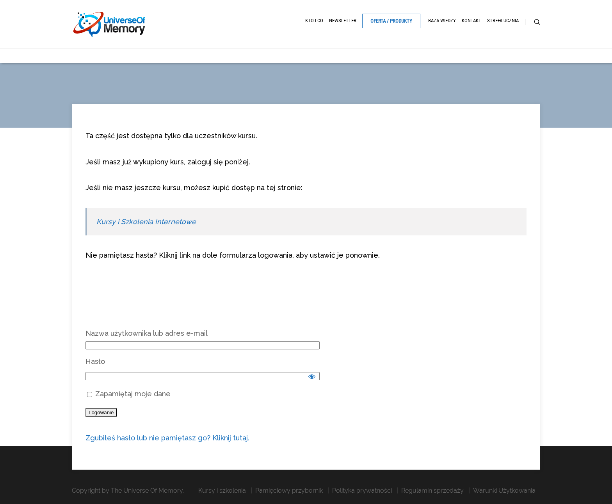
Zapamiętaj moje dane (129, 394)
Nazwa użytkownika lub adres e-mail (146, 333)
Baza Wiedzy (442, 20)
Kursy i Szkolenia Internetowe (146, 221)
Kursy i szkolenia (222, 490)
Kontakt (471, 20)
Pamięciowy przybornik (289, 490)
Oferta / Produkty (391, 21)
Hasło (95, 361)
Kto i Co (314, 20)
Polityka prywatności (362, 490)
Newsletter (342, 20)
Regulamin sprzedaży (432, 490)
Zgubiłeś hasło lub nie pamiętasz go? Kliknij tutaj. (167, 438)
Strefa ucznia (503, 20)
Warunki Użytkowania (504, 490)
